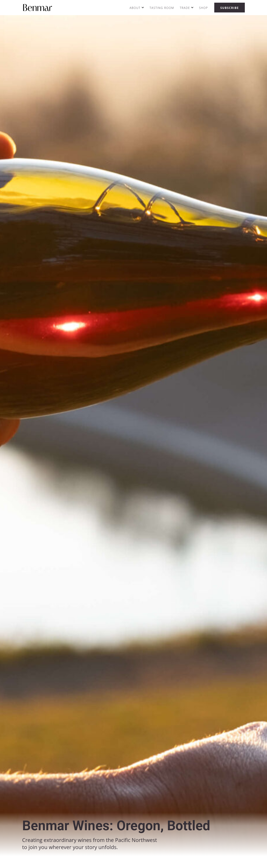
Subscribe (229, 8)
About (135, 8)
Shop (203, 8)
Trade (185, 8)
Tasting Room (161, 8)
